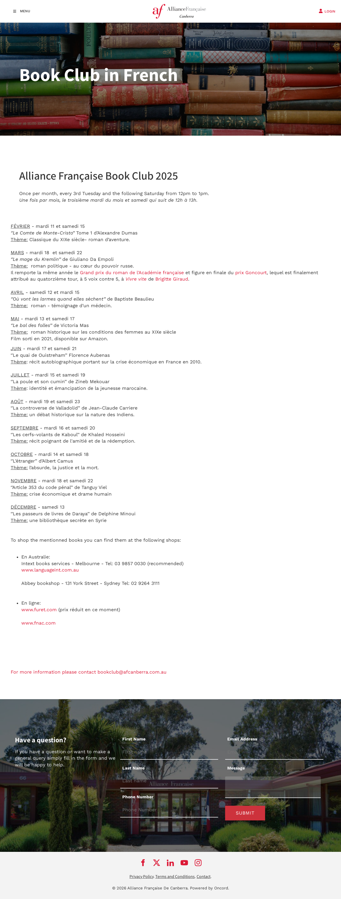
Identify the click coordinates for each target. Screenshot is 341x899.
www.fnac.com (38, 623)
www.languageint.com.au (50, 570)
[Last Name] (169, 781)
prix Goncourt (250, 272)
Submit (245, 813)
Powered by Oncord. (209, 888)
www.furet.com (39, 609)
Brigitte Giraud (171, 279)
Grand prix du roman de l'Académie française (131, 272)
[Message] (273, 787)
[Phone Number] (169, 810)
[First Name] (169, 752)
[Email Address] (274, 752)
